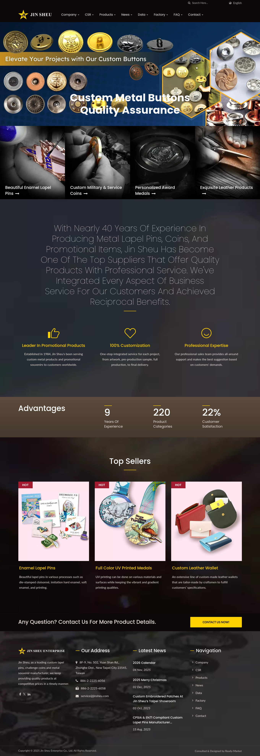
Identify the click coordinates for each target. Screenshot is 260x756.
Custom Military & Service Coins (96, 190)
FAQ (178, 14)
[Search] (209, 3)
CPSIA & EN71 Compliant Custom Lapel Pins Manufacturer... (158, 720)
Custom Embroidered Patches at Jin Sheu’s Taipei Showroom (158, 698)
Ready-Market (233, 751)
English (237, 3)
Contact (195, 14)
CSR (89, 14)
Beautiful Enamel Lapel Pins (28, 190)
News (126, 14)
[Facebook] (20, 694)
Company (70, 14)
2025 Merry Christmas (150, 680)
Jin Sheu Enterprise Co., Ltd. (56, 750)
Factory (161, 14)
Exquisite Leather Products (226, 190)
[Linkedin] (29, 694)
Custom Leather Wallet (195, 568)
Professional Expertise (206, 345)
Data (143, 14)
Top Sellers (130, 461)
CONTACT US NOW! (216, 622)
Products (107, 14)
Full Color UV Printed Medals (124, 568)
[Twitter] (24, 694)
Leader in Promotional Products (53, 345)
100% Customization (130, 345)
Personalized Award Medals (155, 190)
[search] (189, 3)
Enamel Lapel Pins (37, 568)
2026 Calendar (144, 663)
